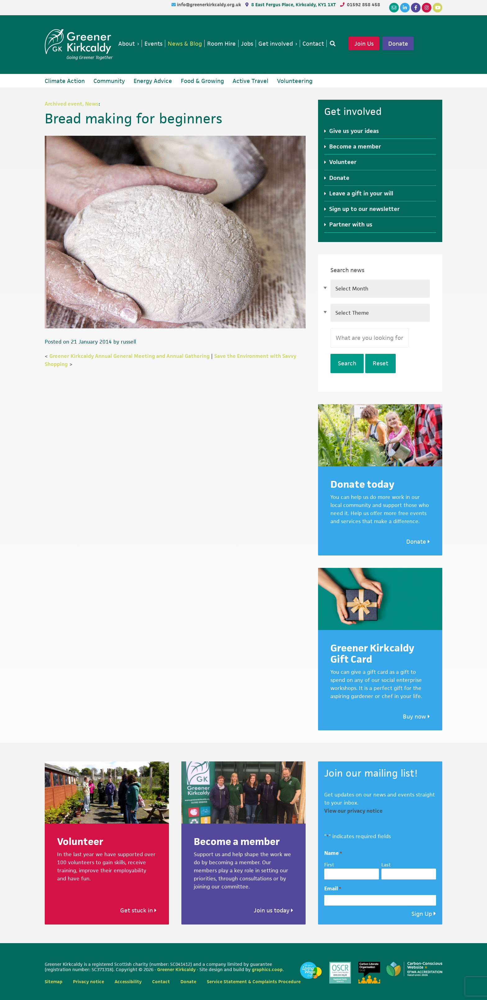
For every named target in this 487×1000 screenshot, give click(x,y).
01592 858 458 (363, 4)
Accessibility (128, 981)
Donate (398, 43)
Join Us (364, 43)
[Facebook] (416, 7)
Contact (161, 981)
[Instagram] (426, 7)
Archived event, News (71, 103)
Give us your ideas (354, 131)
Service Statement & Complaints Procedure (254, 981)
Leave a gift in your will (361, 193)
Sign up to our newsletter (364, 209)
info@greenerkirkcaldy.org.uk (209, 4)
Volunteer (343, 162)
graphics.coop (267, 969)
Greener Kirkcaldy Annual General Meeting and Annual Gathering (129, 356)
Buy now (416, 716)
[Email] (394, 7)
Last (386, 864)
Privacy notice (88, 981)
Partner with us (350, 224)
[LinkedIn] (405, 7)
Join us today (273, 910)
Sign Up (422, 914)
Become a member (355, 146)
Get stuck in (138, 910)
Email (332, 888)
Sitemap (53, 981)
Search (347, 363)
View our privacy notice (353, 810)
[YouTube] (437, 7)
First (329, 864)
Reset (380, 363)
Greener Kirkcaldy (79, 41)
